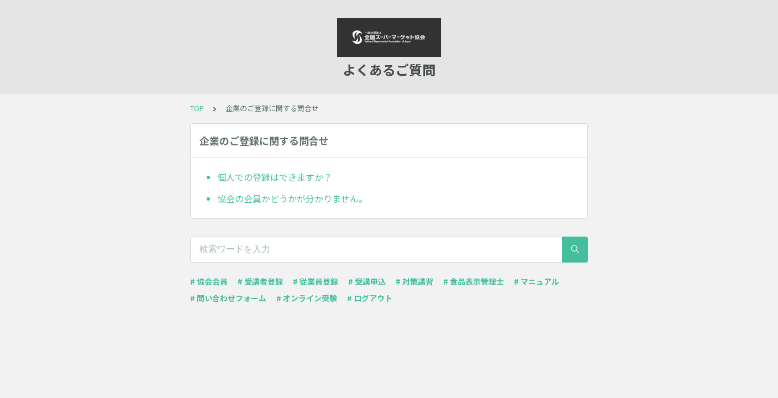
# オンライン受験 (306, 297)
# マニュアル (536, 281)
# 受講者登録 (260, 281)
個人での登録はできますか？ (274, 177)
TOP (197, 108)
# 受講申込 (367, 281)
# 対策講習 (414, 281)
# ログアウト (369, 297)
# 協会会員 (209, 281)
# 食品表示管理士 (473, 281)
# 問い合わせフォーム (228, 297)
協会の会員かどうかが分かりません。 (292, 198)
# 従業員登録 (315, 281)
